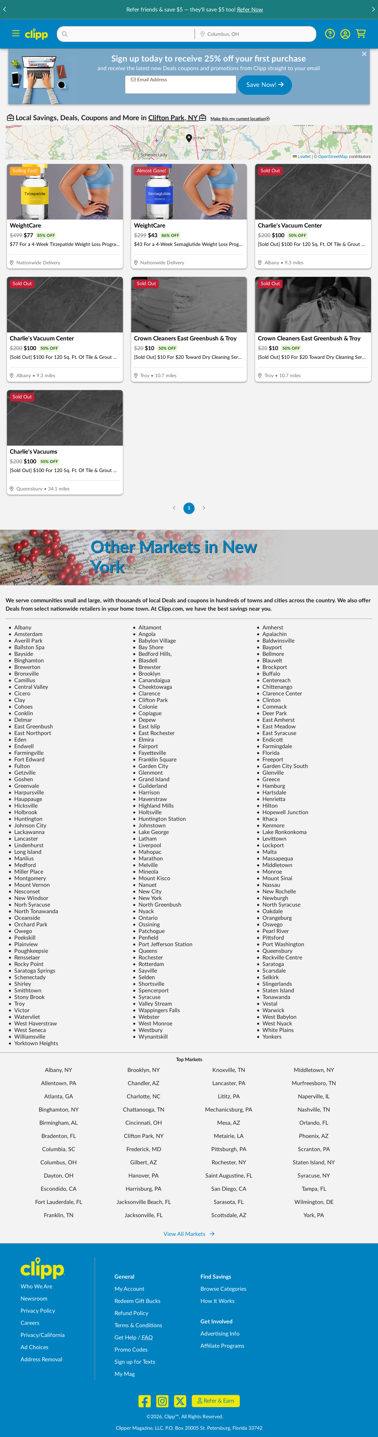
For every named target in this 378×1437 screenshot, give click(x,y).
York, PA (314, 1215)
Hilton (267, 806)
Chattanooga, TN (143, 1110)
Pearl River (273, 931)
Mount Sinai (274, 878)
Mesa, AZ (228, 1123)
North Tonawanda (33, 911)
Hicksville (23, 806)
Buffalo (268, 674)
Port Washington (280, 944)
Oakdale (270, 911)
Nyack (143, 911)
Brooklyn (146, 674)
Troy (16, 1004)
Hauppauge (25, 799)
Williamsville (26, 1037)
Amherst (270, 627)
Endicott (270, 740)
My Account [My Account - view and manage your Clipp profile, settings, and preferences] (129, 1289)
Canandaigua (151, 680)
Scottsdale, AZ (228, 1215)
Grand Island (151, 779)
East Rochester (154, 733)
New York (147, 898)
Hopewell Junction (282, 812)
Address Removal (41, 1359)
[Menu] (15, 34)
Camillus (21, 680)
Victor (19, 1010)
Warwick (270, 1010)
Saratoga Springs (31, 971)
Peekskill (22, 938)
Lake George (151, 832)
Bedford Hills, (152, 654)
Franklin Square (154, 759)
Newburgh (272, 898)
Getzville (22, 773)
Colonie (145, 707)
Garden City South (282, 766)
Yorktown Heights (33, 1043)
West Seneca (27, 1030)
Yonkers (269, 1037)
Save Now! (265, 84)
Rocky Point (26, 964)
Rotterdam (148, 964)
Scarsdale (271, 971)
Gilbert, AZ (143, 1162)
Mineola (145, 872)
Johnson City (27, 825)
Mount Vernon (29, 885)
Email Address (149, 79)
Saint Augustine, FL (228, 1176)
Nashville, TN (314, 1110)
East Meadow (276, 726)
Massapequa (275, 858)
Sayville (145, 971)
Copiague (147, 713)
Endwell (21, 746)
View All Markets (189, 1234)
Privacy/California (43, 1335)
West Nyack (274, 1023)
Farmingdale (274, 746)
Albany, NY (58, 1070)
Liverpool (147, 845)
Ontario (145, 918)
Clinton (269, 700)
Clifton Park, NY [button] (173, 118)
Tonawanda (273, 997)
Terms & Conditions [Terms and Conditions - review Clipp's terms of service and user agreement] (138, 1325)
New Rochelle (276, 891)
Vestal (267, 1004)
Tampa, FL (314, 1189)
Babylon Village (154, 641)
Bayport (269, 647)
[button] (373, 10)
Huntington (25, 819)
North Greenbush (157, 905)
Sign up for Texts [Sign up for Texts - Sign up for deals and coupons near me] (135, 1362)
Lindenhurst (26, 845)
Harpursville (26, 792)
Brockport (272, 667)
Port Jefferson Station (162, 944)
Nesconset (24, 891)
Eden (17, 740)
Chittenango (274, 687)
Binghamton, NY (59, 1110)
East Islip (146, 726)
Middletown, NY (314, 1070)
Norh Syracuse (29, 905)
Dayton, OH (58, 1176)
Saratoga (270, 964)
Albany (19, 627)
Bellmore (270, 654)
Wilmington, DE (313, 1202)
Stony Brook (26, 997)
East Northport (29, 733)
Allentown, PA (58, 1083)
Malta (267, 852)
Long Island (24, 852)
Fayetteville (149, 753)
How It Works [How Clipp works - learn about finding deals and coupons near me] (217, 1301)
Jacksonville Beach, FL (144, 1202)
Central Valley (28, 687)
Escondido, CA (59, 1189)
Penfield (145, 938)
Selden (144, 977)
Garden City (150, 766)
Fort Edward (26, 759)
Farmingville (26, 753)
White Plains (275, 1030)
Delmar (20, 720)
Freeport (270, 759)
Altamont (147, 627)
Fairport (145, 746)
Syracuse (146, 997)
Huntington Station (159, 819)
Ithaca (267, 819)
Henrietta (271, 799)
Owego (20, 931)
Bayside (20, 654)
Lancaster (23, 839)
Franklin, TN (58, 1215)
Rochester (148, 957)
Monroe (269, 872)
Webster (146, 1017)
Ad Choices (34, 1347)
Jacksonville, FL (144, 1215)
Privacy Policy (38, 1311)
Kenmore (270, 825)
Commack (272, 707)
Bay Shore (148, 647)
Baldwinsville (275, 641)
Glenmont (148, 773)
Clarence (146, 693)
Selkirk (268, 977)
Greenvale (23, 786)
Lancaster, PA (228, 1083)
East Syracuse (276, 733)
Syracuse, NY (314, 1176)
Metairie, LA (229, 1136)
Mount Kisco (151, 878)
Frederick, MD (143, 1149)
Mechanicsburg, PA (228, 1110)
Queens (145, 951)
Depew (144, 720)
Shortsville (148, 984)
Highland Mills (153, 806)
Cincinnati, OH (143, 1123)
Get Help (125, 1337)
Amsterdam (25, 634)
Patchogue (149, 931)
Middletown (274, 865)
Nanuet (145, 885)
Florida (268, 753)
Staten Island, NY (314, 1162)
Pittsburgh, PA (228, 1149)
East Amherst (276, 720)
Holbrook (22, 812)
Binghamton (26, 660)
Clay (16, 700)
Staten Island (275, 990)
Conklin (20, 713)
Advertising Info (219, 1334)
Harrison (146, 792)
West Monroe (152, 1023)
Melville (145, 865)
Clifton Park (150, 700)
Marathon (148, 858)
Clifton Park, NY (144, 1136)
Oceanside (24, 918)
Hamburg (271, 786)
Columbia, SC (58, 1149)
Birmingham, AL (58, 1123)
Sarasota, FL (229, 1202)
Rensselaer (24, 957)
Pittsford (270, 938)
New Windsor (28, 898)
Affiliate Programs (222, 1346)
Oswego (270, 924)
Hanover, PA (143, 1176)
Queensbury (274, 951)
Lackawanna (26, 832)
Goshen (20, 779)
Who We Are (36, 1286)
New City (147, 891)
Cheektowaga (152, 687)
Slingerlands (274, 984)
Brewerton (24, 667)
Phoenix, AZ (314, 1136)
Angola (144, 634)
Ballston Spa (26, 647)
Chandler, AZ (143, 1083)
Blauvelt (269, 660)
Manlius (21, 858)
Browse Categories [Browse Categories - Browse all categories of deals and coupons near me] (223, 1289)
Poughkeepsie (28, 951)
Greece (268, 779)
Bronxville (23, 674)
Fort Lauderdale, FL (58, 1202)
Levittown (271, 839)
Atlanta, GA (58, 1096)
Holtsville (147, 812)
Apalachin (272, 634)
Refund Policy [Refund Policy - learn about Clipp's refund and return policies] (131, 1313)
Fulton (19, 766)
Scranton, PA (314, 1149)
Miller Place (25, 872)
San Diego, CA (228, 1189)
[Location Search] (255, 35)
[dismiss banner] (364, 54)
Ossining (146, 924)
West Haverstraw (32, 1023)
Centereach (274, 680)
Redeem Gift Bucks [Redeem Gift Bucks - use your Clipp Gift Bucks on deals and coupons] (137, 1301)
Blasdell (145, 660)
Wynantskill (150, 1037)
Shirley (19, 984)
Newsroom (34, 1299)
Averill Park (25, 641)
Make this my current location (240, 119)
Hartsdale (271, 792)
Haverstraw (150, 799)
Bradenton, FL (58, 1136)
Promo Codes (131, 1350)
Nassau (268, 885)
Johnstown (149, 825)
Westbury (148, 1030)
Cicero (19, 693)
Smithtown (24, 990)
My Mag (125, 1374)
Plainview (23, 944)
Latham (145, 839)
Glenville (270, 773)
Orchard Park (27, 924)
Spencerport (151, 990)
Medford (22, 865)
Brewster (147, 667)
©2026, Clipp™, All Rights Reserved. (185, 1416)
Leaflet (301, 156)
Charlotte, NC (143, 1096)
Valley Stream (152, 1004)
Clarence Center (279, 693)
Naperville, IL (314, 1096)
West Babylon (277, 1017)
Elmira (143, 740)
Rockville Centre (279, 957)
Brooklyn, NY (143, 1070)
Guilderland (150, 786)
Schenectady (27, 977)
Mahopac (147, 852)
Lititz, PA (229, 1096)
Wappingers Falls (156, 1010)
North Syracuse (278, 905)
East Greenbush (30, 726)
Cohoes (20, 707)
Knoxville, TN (228, 1070)
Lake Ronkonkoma (282, 832)
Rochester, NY (229, 1162)
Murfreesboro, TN (314, 1083)
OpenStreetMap (333, 156)
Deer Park (272, 713)
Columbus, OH (58, 1162)
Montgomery (27, 878)
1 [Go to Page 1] (189, 508)
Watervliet (24, 1017)
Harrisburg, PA (144, 1189)
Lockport (270, 845)
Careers (30, 1323)
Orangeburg (274, 918)
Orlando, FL (313, 1123)
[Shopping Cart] (361, 34)
